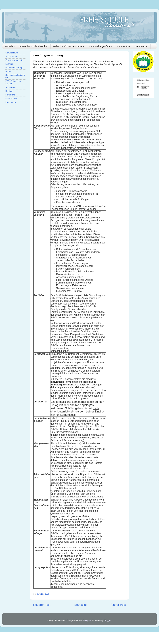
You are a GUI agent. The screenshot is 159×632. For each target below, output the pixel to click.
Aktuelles (10, 46)
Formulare (10, 95)
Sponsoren (10, 87)
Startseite (80, 604)
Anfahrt (8, 71)
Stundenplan (141, 46)
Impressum (10, 102)
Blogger (107, 620)
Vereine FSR (123, 46)
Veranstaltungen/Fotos (100, 46)
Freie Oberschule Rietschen (33, 46)
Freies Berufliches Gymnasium (68, 46)
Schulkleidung (11, 53)
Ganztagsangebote (14, 60)
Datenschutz (11, 98)
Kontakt (9, 91)
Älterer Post (118, 604)
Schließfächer (11, 56)
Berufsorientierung (13, 67)
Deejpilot (87, 620)
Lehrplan (9, 64)
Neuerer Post (41, 604)
